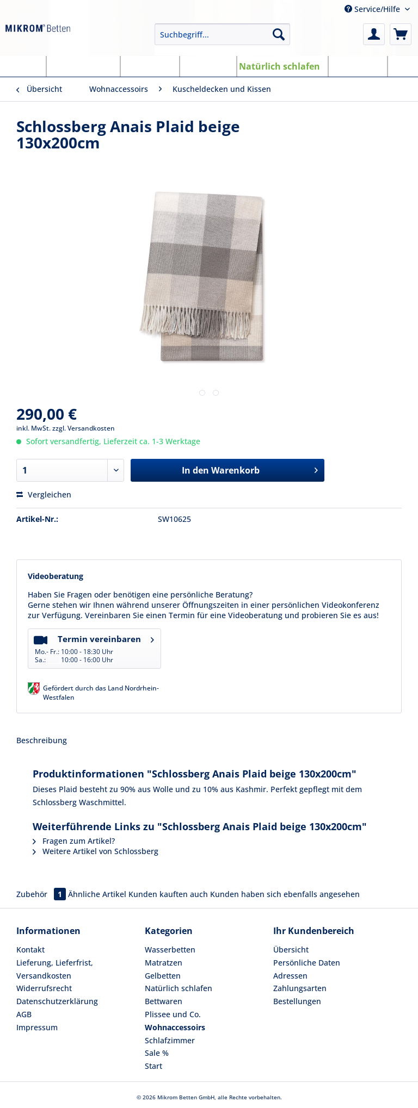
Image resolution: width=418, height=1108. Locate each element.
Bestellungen (297, 1001)
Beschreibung (41, 740)
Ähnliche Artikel (97, 894)
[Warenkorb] (400, 34)
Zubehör (42, 894)
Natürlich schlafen (178, 988)
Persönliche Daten (306, 962)
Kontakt (30, 949)
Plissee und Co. (173, 1014)
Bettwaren (163, 1001)
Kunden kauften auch (168, 894)
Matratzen (163, 962)
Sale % (157, 1053)
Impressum (37, 1027)
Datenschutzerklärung (57, 1001)
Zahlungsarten (300, 988)
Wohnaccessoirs (175, 1027)
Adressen (290, 975)
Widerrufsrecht (44, 988)
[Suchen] (278, 34)
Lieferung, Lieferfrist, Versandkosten (54, 969)
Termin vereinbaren (94, 647)
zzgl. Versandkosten (83, 428)
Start (153, 1066)
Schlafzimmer (170, 1040)
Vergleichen (43, 494)
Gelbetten (163, 975)
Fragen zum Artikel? (74, 841)
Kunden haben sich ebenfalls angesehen (285, 894)
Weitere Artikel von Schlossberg (95, 851)
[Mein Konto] (374, 34)
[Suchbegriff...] (223, 34)
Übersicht (291, 949)
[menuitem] (223, 39)
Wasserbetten (170, 949)
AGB (24, 1014)
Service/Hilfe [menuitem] (373, 9)
